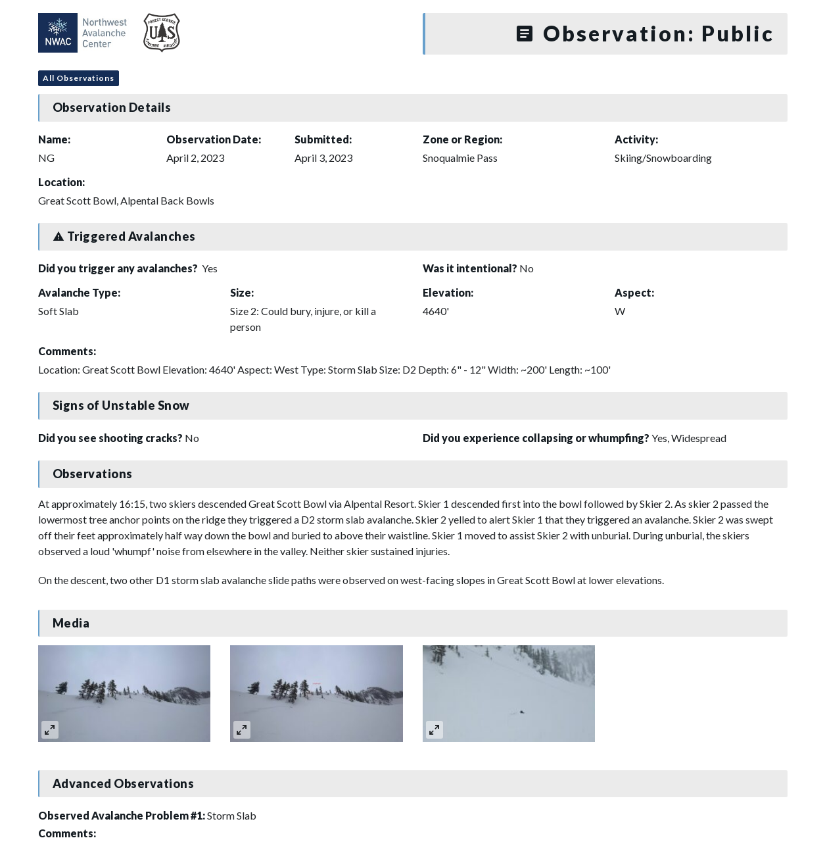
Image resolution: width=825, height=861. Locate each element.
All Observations (78, 78)
